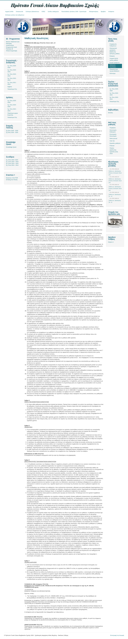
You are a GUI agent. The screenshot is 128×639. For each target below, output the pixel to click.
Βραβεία (103, 11)
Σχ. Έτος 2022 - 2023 (12, 110)
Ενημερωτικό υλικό (11, 47)
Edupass (112, 56)
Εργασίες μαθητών (115, 143)
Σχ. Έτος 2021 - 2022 (12, 83)
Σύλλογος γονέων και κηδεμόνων (14, 15)
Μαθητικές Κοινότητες (113, 66)
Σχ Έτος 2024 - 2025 (12, 132)
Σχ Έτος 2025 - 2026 (12, 130)
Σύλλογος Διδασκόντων (32, 11)
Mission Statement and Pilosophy (12, 42)
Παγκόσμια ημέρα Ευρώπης (13, 114)
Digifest (10, 86)
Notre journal (113, 138)
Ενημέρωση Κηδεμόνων (113, 45)
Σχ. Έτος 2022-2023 (12, 79)
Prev (110, 222)
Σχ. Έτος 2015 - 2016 (12, 161)
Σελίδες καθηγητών (53, 11)
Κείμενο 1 (111, 242)
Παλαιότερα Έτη (12, 89)
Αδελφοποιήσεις (93, 11)
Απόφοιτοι (111, 11)
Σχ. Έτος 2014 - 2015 (12, 163)
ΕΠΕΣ (43, 11)
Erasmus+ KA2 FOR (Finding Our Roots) (12, 178)
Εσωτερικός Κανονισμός (113, 135)
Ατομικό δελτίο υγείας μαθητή (114, 59)
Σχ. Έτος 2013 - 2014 (12, 165)
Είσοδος (110, 112)
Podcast (112, 145)
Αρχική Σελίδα (9, 11)
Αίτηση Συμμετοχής (11, 50)
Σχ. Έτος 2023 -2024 (12, 160)
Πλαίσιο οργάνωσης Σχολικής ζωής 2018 (114, 150)
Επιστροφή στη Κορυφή (117, 635)
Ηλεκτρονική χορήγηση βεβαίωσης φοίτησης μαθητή (114, 50)
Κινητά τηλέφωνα (115, 62)
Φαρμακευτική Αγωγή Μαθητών (114, 70)
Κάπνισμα (112, 73)
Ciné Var (112, 141)
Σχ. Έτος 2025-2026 (12, 66)
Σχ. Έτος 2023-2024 (12, 75)
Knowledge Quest (11, 147)
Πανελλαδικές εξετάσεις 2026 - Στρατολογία (73, 11)
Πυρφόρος (113, 127)
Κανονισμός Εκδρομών (113, 131)
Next (119, 222)
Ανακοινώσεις (10, 45)
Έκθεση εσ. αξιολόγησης (115, 171)
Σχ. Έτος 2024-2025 (12, 70)
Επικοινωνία (19, 11)
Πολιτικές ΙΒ (9, 49)
